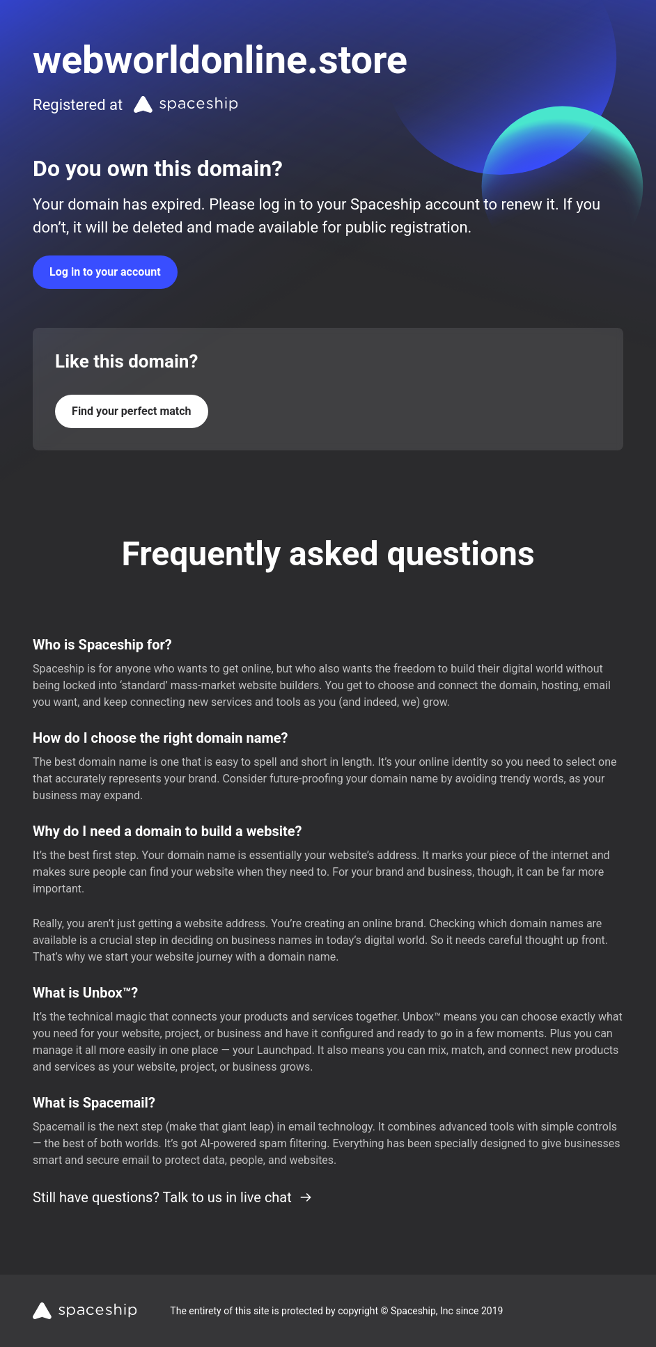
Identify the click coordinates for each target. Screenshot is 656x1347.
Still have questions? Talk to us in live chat (173, 1197)
